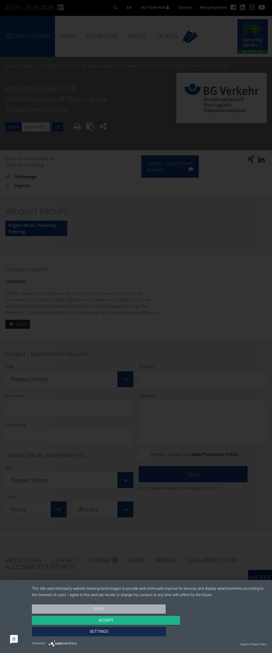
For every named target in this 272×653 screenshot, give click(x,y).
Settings (231, 633)
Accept (149, 633)
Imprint (244, 644)
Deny (67, 633)
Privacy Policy (259, 644)
